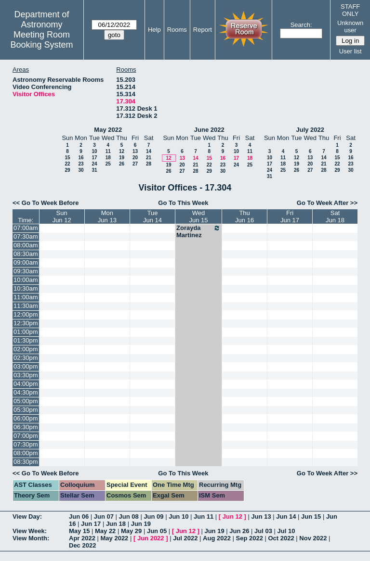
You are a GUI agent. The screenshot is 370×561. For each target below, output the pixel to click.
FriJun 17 (289, 216)
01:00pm (25, 331)
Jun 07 (104, 516)
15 (67, 157)
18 (108, 157)
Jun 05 (157, 531)
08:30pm (25, 461)
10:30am (25, 288)
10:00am (25, 279)
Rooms (177, 29)
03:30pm (25, 375)
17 (94, 157)
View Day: (27, 516)
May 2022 (108, 129)
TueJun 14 (152, 216)
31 (94, 170)
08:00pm (25, 453)
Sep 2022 (249, 538)
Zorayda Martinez (198, 231)
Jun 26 (239, 531)
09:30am (25, 271)
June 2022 (209, 129)
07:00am (25, 227)
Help (154, 29)
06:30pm (25, 427)
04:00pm (25, 383)
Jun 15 (311, 516)
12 (121, 151)
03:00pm (25, 366)
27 (135, 163)
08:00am (25, 245)
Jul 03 (263, 531)
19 (121, 157)
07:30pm (25, 444)
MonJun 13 (107, 216)
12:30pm (25, 323)
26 (121, 163)
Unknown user (350, 26)
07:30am (25, 236)
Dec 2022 (82, 545)
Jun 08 (129, 516)
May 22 (105, 531)
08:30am (25, 253)
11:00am (25, 297)
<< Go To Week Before (46, 202)
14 (148, 151)
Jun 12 (232, 516)
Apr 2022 (82, 538)
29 (67, 170)
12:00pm (25, 314)
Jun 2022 (150, 538)
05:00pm (25, 401)
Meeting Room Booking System (41, 40)
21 (148, 157)
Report (202, 29)
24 (94, 163)
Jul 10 (286, 531)
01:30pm (25, 340)
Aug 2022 (217, 538)
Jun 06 (79, 516)
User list (350, 51)
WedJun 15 (198, 216)
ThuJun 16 (244, 216)
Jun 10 (178, 516)
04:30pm (25, 392)
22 (67, 163)
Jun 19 (141, 523)
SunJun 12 (62, 216)
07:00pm (25, 435)
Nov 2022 (313, 538)
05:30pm (25, 409)
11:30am (25, 305)
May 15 (79, 531)
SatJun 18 (335, 216)
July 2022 (310, 129)
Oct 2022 (281, 538)
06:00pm (25, 418)
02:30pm (25, 357)
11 (108, 151)
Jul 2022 (185, 538)
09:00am (25, 262)
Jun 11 (203, 516)
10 (94, 151)
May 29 (131, 531)
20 (135, 157)
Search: (301, 24)
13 (135, 151)
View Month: (31, 538)
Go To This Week (183, 202)
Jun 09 (153, 516)
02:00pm (25, 349)
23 (80, 163)
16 (80, 157)
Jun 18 (116, 523)
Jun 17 (91, 523)
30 (80, 170)
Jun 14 (286, 516)
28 (148, 163)
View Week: (30, 531)
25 (108, 163)
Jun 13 (261, 516)
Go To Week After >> (327, 202)
